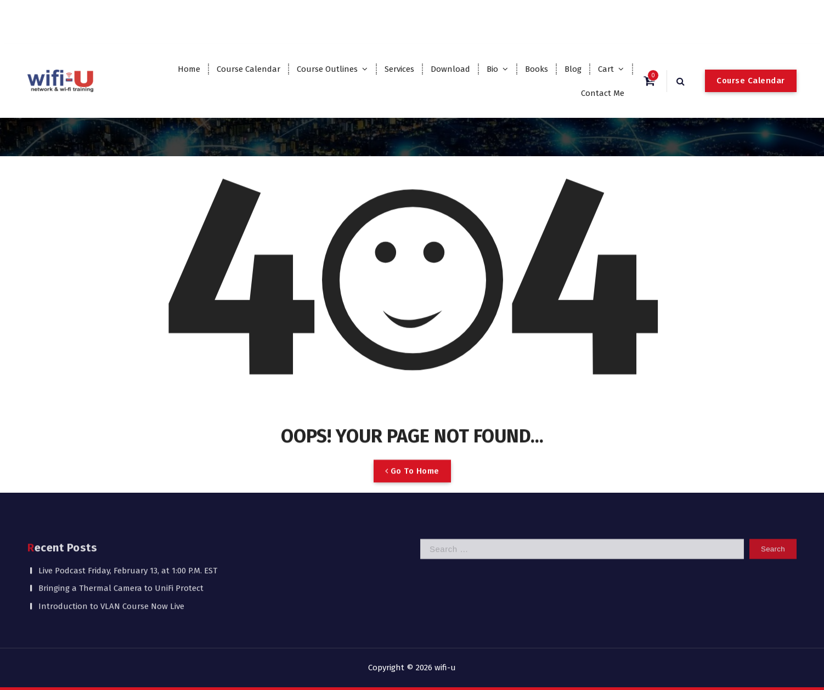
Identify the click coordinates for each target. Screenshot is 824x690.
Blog (573, 69)
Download (450, 69)
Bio (492, 69)
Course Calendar (248, 69)
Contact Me (602, 93)
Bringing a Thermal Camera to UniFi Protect (121, 561)
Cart (606, 69)
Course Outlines (327, 69)
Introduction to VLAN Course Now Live (111, 579)
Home (189, 69)
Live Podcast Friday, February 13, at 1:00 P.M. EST (127, 543)
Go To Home (412, 487)
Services (399, 69)
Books (536, 69)
